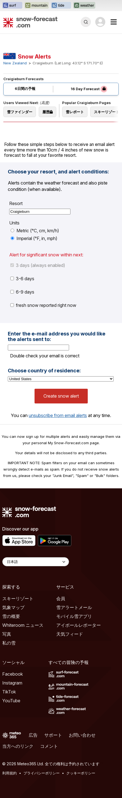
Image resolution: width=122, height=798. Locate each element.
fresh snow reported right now (43, 305)
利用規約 (9, 773)
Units (14, 223)
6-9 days (22, 292)
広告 (33, 735)
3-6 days (22, 278)
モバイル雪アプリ (74, 616)
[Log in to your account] (100, 22)
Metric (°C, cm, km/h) (35, 230)
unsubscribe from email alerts (58, 415)
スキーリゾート (17, 598)
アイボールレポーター (78, 625)
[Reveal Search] (86, 22)
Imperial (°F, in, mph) (34, 238)
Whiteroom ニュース (22, 625)
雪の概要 (11, 616)
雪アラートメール (74, 607)
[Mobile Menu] (114, 22)
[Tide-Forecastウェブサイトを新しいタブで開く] (61, 5)
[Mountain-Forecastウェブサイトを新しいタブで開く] (37, 5)
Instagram (12, 683)
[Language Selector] (35, 561)
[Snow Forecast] (30, 21)
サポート (53, 735)
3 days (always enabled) (37, 265)
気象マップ (13, 607)
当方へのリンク (17, 746)
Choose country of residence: (44, 370)
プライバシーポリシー (41, 773)
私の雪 (9, 643)
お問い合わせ (82, 735)
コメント (49, 746)
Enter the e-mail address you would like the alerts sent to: (56, 336)
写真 (6, 634)
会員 (60, 598)
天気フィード (69, 634)
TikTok (9, 692)
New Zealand (15, 63)
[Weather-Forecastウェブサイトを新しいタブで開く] (84, 5)
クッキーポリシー (80, 773)
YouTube (11, 700)
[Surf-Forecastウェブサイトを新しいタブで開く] (12, 5)
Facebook (12, 674)
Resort (16, 203)
